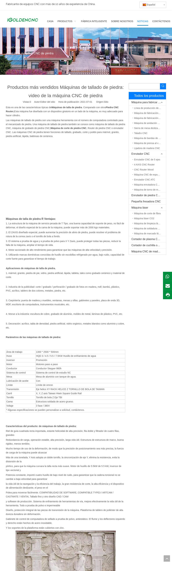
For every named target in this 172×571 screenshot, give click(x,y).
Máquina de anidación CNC (148, 123)
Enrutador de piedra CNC (146, 195)
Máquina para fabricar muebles (148, 102)
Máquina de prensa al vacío (148, 143)
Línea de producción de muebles (150, 108)
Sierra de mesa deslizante (147, 128)
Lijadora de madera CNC (147, 148)
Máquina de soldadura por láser (150, 228)
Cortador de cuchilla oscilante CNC (148, 245)
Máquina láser (139, 207)
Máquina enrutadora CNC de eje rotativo (150, 184)
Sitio (106, 102)
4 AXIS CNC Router (144, 164)
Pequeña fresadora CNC (146, 201)
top (167, 558)
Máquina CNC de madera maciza (148, 251)
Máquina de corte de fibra (147, 213)
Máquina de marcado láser (148, 233)
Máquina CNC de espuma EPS (150, 174)
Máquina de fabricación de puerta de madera (150, 118)
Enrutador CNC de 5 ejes (147, 159)
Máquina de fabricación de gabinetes (150, 113)
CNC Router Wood (143, 169)
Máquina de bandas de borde (149, 138)
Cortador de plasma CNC (146, 239)
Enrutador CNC (140, 153)
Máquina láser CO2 (144, 218)
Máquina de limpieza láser (147, 223)
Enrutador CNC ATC (144, 179)
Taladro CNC (140, 133)
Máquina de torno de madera (149, 189)
